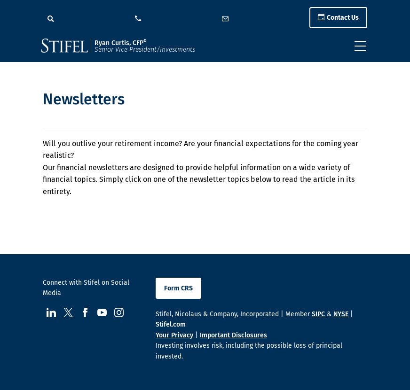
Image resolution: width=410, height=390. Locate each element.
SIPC (318, 314)
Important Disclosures (233, 335)
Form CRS (178, 288)
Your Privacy (174, 335)
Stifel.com (171, 324)
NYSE (340, 314)
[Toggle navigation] (360, 46)
